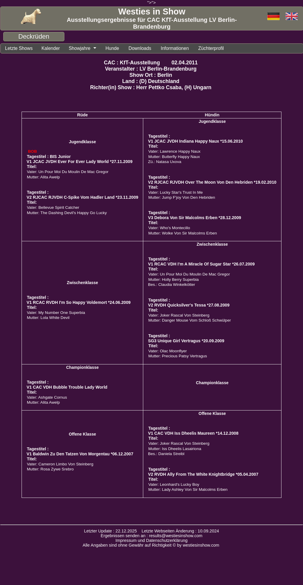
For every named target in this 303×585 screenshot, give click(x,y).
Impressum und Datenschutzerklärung (151, 541)
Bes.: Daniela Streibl (166, 454)
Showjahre (86, 49)
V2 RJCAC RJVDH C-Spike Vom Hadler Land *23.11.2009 (82, 198)
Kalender (55, 49)
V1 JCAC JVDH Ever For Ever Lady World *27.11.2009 (80, 162)
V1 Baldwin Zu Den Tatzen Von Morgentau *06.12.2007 (80, 454)
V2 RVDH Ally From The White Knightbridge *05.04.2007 (203, 475)
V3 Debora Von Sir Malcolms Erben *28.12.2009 (194, 218)
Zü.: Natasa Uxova (164, 162)
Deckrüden (33, 36)
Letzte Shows (20, 49)
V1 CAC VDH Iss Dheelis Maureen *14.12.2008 (193, 434)
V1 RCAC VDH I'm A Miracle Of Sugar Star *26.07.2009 (201, 265)
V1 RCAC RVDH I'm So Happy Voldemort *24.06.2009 (79, 303)
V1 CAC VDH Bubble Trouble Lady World (67, 388)
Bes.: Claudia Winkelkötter (171, 285)
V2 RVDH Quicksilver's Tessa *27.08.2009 (188, 306)
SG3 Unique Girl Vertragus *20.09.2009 (186, 341)
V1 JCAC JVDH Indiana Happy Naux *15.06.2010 (195, 142)
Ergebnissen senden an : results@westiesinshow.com (152, 536)
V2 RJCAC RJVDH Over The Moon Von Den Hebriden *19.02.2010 (212, 183)
